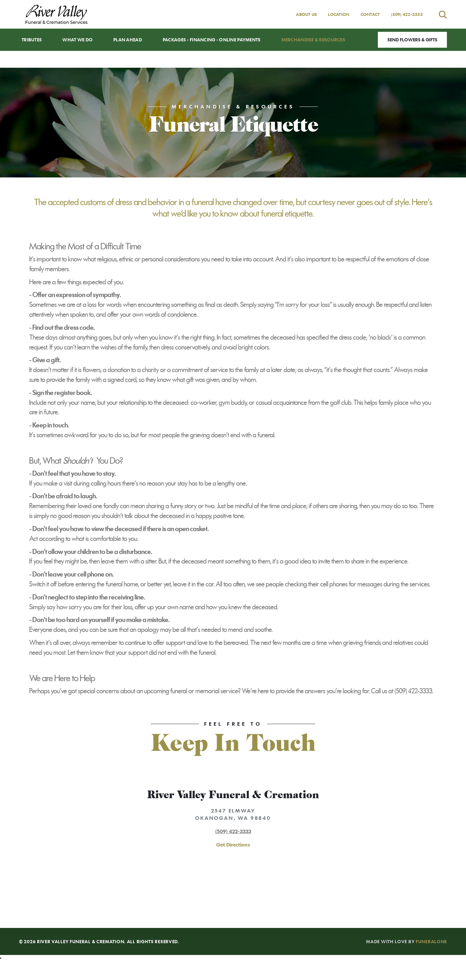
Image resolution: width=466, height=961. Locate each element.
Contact (370, 14)
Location (338, 14)
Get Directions (233, 844)
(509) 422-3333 (407, 14)
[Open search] (443, 14)
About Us (306, 14)
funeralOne (431, 941)
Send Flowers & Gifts (412, 40)
